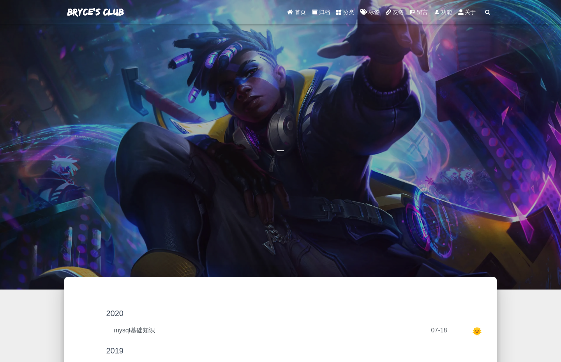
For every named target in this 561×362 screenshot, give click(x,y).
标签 (369, 14)
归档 (321, 14)
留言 (419, 14)
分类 (345, 14)
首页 (296, 14)
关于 (467, 14)
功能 (443, 14)
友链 (395, 14)
